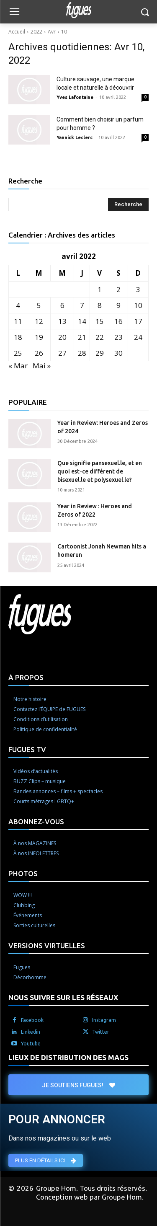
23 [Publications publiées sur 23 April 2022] (118, 337)
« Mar (18, 365)
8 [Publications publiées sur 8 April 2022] (100, 305)
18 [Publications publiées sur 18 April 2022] (18, 337)
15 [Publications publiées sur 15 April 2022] (99, 321)
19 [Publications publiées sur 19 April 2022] (39, 337)
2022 (36, 31)
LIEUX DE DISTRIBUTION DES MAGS (68, 1057)
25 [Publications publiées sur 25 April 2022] (18, 353)
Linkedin (30, 1032)
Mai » (42, 365)
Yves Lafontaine (75, 97)
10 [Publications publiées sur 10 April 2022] (138, 305)
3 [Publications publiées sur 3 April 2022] (138, 289)
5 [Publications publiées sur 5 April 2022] (39, 305)
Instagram (104, 1020)
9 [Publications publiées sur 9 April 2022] (118, 305)
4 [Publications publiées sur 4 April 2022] (18, 305)
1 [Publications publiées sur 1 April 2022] (100, 289)
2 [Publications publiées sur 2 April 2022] (118, 289)
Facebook (32, 1020)
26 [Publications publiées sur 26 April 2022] (39, 353)
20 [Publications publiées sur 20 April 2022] (62, 337)
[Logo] (78, 10)
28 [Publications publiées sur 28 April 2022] (82, 353)
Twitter (100, 1032)
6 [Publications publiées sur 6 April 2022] (62, 305)
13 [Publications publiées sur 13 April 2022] (62, 321)
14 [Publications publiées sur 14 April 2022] (82, 321)
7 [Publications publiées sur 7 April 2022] (82, 305)
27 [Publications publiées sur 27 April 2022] (62, 353)
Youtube (31, 1043)
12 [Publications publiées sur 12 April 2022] (39, 321)
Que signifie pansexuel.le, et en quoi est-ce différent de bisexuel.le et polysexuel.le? (99, 471)
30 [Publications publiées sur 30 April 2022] (118, 353)
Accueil (16, 31)
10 (64, 31)
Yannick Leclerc (75, 137)
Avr (52, 31)
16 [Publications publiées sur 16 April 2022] (118, 321)
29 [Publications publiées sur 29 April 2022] (99, 353)
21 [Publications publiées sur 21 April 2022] (82, 337)
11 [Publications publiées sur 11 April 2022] (18, 321)
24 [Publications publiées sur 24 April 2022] (138, 337)
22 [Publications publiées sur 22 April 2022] (99, 337)
